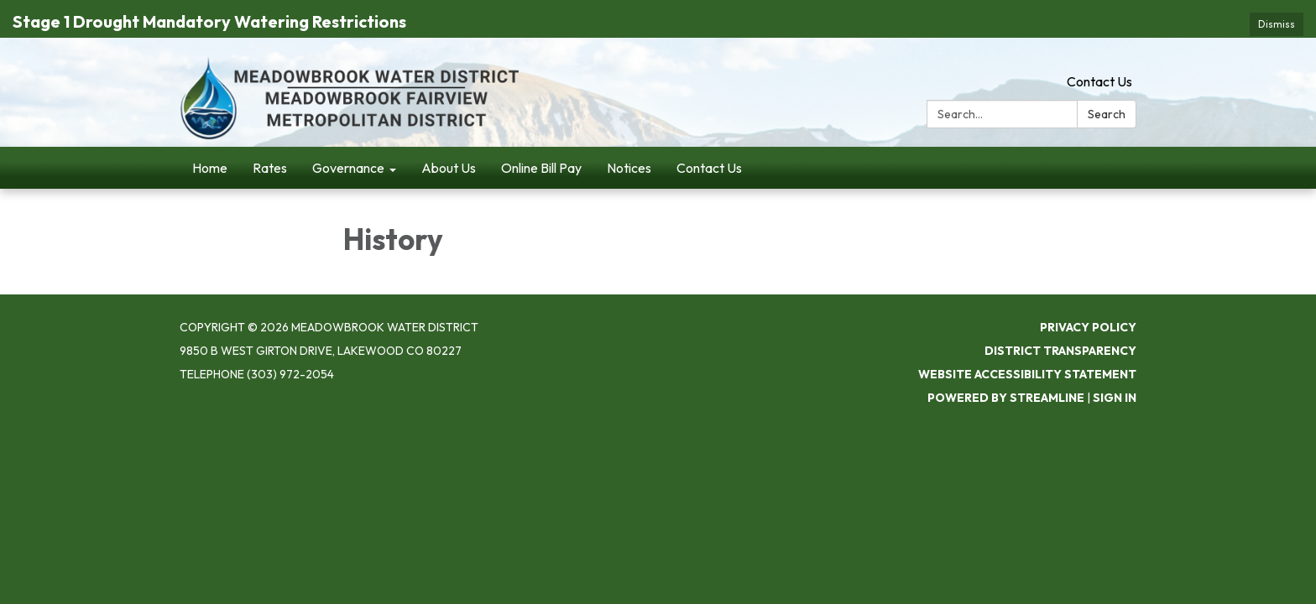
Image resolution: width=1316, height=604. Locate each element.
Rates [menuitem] (270, 141)
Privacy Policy (1088, 299)
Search (1106, 87)
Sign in (1114, 370)
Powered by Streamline (1005, 370)
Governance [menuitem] (348, 141)
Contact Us (1099, 54)
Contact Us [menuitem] (709, 141)
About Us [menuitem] (448, 141)
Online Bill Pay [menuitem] (541, 141)
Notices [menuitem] (629, 141)
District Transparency (1060, 323)
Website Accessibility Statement (1027, 346)
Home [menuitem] (209, 141)
